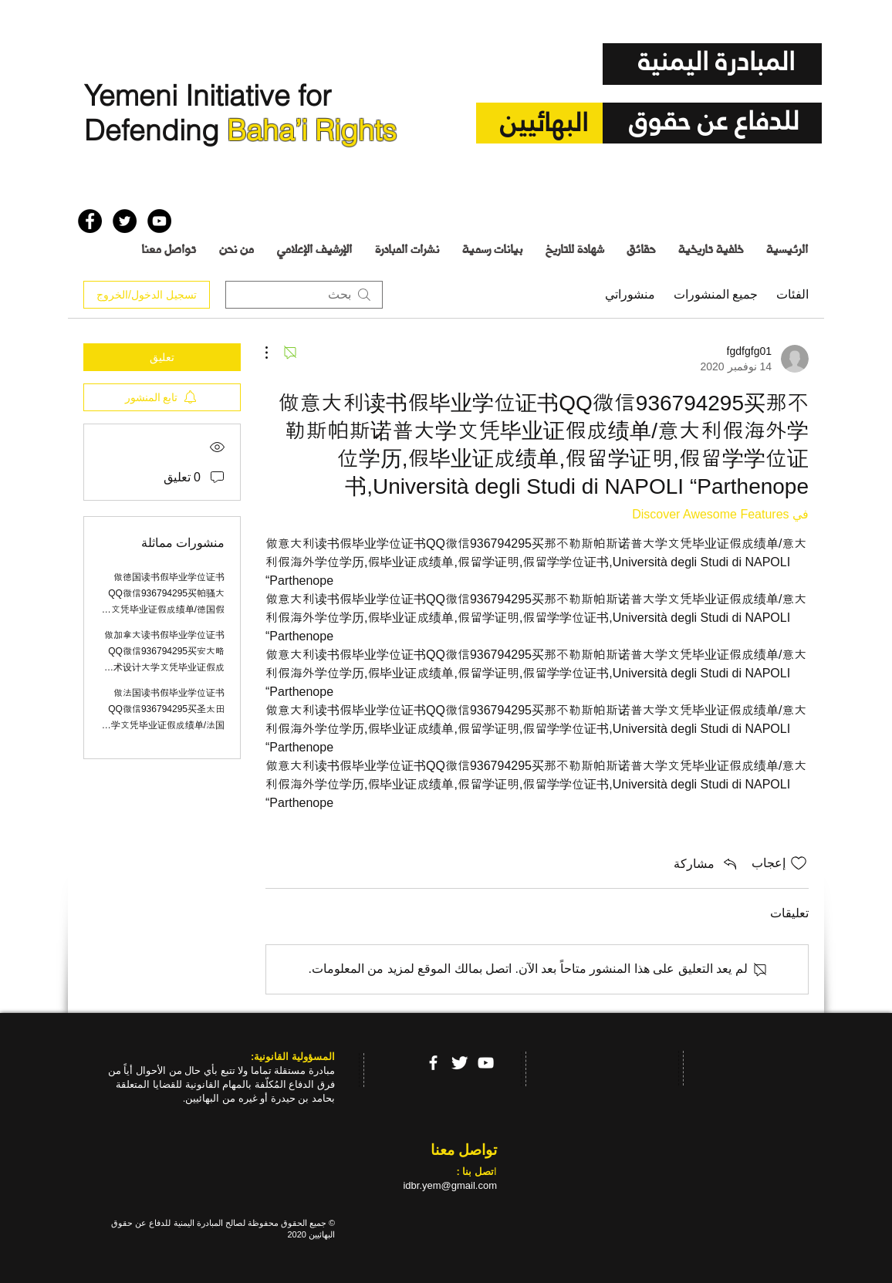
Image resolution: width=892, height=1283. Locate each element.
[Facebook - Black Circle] (90, 221)
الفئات (792, 294)
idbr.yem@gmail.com (450, 1185)
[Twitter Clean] (459, 1062)
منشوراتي (630, 294)
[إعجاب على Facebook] (107, 184)
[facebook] (433, 1062)
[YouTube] (485, 1062)
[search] (304, 295)
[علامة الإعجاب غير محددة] (799, 863)
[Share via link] (706, 863)
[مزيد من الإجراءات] (274, 352)
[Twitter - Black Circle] (125, 221)
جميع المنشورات (716, 294)
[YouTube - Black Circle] (159, 221)
